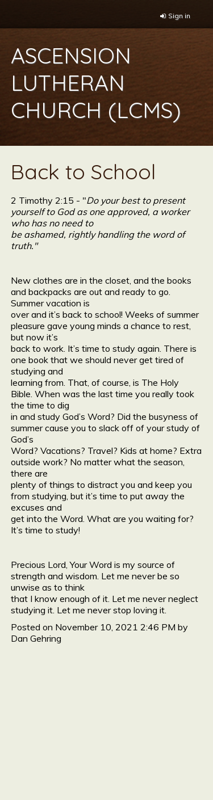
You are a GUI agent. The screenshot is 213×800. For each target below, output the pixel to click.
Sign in (179, 15)
